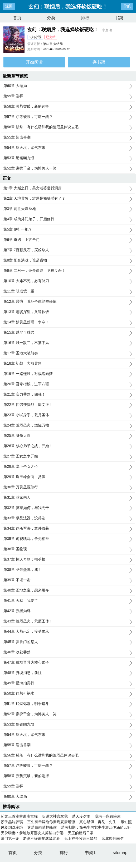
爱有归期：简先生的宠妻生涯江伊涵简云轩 (96, 827)
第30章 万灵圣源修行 (68, 487)
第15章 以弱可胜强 (68, 332)
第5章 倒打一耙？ (68, 229)
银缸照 (126, 822)
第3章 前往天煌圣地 (68, 209)
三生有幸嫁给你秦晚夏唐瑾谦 (51, 822)
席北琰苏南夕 (112, 838)
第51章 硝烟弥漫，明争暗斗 (68, 703)
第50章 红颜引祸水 (68, 693)
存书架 (99, 62)
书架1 (90, 852)
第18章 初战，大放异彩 (68, 363)
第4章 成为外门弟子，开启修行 (68, 219)
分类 (51, 18)
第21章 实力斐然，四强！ (68, 394)
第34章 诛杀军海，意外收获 (68, 528)
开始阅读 (34, 62)
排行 (85, 18)
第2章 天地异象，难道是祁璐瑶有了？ (68, 198)
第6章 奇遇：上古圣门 (68, 239)
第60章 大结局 (53, 44)
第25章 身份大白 (68, 435)
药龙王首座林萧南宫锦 (19, 816)
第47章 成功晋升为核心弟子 (68, 662)
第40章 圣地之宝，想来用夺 (68, 590)
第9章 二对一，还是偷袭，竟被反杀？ (68, 270)
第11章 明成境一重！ (68, 291)
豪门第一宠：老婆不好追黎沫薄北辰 (30, 838)
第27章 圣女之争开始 (68, 456)
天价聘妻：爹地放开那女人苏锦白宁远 (32, 833)
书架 (119, 18)
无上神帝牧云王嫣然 (80, 838)
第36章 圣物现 (68, 549)
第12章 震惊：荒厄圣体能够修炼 (68, 301)
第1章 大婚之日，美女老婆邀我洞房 (68, 188)
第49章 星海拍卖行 (68, 683)
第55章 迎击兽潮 (68, 137)
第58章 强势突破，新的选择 (68, 106)
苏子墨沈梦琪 (12, 822)
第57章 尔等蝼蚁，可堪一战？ (68, 116)
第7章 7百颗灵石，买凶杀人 (68, 250)
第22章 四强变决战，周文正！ (68, 404)
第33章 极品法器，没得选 (68, 518)
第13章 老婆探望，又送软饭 (68, 312)
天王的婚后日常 (81, 833)
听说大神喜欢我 (55, 816)
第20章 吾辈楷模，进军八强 (68, 384)
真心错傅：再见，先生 (97, 822)
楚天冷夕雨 (81, 816)
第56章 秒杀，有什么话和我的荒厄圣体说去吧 (68, 127)
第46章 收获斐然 (68, 652)
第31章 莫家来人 (68, 497)
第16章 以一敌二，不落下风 (68, 343)
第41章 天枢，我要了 (68, 600)
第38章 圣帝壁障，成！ (68, 569)
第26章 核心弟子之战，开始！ (68, 446)
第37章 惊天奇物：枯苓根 (68, 559)
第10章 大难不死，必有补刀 (68, 281)
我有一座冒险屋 (108, 816)
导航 (127, 6)
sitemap (120, 852)
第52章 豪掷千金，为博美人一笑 (68, 168)
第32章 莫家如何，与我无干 (68, 508)
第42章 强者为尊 (68, 611)
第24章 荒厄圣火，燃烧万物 (68, 425)
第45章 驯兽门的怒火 (68, 642)
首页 (17, 18)
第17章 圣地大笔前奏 (68, 353)
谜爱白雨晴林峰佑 (42, 827)
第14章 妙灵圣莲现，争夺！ (68, 322)
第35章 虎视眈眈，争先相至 (68, 539)
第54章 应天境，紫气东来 (68, 147)
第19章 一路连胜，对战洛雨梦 (68, 374)
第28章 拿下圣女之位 (68, 466)
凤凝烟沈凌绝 (12, 827)
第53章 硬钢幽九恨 (68, 158)
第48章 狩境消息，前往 (68, 673)
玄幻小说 (35, 37)
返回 (9, 6)
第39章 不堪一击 (68, 580)
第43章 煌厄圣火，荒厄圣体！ (68, 621)
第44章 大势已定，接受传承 (68, 631)
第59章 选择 (68, 96)
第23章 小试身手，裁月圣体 (68, 415)
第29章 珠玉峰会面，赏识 (68, 477)
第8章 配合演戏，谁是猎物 (68, 260)
